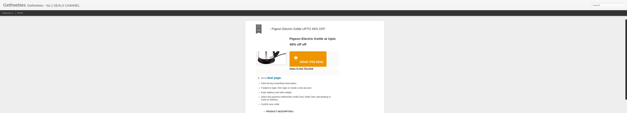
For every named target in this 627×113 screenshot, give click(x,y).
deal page (274, 77)
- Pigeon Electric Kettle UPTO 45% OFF (297, 29)
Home (20, 13)
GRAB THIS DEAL (308, 59)
